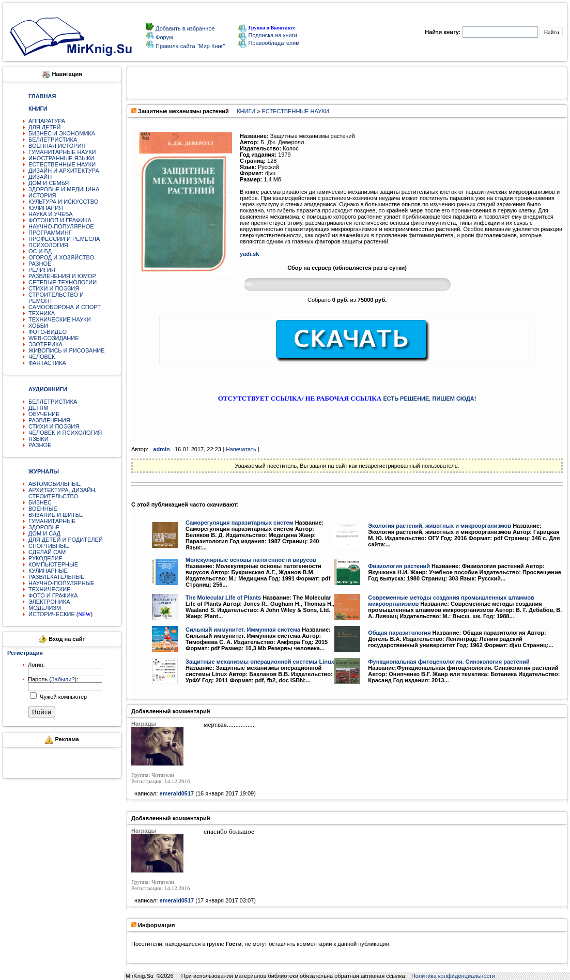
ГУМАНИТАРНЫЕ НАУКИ (62, 152)
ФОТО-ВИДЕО (47, 332)
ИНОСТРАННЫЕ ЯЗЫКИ (61, 158)
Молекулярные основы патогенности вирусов (251, 560)
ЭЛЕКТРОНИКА (49, 602)
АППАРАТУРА (46, 121)
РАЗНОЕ (39, 264)
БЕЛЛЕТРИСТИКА (52, 139)
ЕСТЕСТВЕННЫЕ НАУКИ (62, 164)
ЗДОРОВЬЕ (43, 527)
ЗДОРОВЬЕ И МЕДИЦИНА (63, 189)
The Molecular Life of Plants (223, 597)
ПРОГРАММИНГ (50, 232)
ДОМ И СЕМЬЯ (48, 183)
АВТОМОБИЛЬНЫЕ (54, 484)
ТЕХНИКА (41, 313)
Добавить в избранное (184, 28)
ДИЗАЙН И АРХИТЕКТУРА (63, 170)
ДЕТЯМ (38, 408)
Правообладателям (268, 43)
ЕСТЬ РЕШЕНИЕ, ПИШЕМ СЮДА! (429, 398)
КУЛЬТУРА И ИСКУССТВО (63, 201)
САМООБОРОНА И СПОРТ (64, 307)
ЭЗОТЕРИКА (45, 344)
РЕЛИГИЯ (41, 270)
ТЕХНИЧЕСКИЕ (49, 589)
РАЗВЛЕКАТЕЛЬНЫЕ (56, 577)
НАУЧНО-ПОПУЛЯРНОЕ (61, 226)
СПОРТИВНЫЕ (48, 546)
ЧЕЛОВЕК (41, 357)
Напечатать (241, 449)
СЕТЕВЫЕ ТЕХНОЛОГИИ (62, 282)
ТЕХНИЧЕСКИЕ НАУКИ (59, 319)
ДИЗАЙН (40, 177)
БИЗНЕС (40, 502)
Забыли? (63, 679)
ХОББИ (38, 326)
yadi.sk (249, 254)
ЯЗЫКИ (38, 439)
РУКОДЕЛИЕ (45, 558)
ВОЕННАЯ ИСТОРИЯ (57, 146)
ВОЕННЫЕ (42, 509)
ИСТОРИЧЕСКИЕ (51, 614)
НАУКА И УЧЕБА (50, 214)
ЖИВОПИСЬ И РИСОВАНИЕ (66, 350)
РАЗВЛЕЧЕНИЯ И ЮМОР (62, 276)
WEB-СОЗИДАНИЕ (53, 338)
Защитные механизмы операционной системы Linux (260, 662)
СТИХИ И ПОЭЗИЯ (53, 288)
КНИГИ (246, 111)
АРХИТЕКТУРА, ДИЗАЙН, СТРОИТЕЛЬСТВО (62, 493)
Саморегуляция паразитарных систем (240, 522)
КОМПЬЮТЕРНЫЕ (53, 564)
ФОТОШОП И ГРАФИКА (59, 220)
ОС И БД (40, 251)
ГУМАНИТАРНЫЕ (51, 521)
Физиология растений (399, 566)
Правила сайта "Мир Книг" (189, 46)
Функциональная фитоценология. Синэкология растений (449, 662)
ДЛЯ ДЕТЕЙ (44, 127)
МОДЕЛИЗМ (44, 608)
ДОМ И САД (44, 533)
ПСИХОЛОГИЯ (48, 245)
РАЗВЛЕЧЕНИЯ (49, 420)
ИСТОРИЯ (42, 195)
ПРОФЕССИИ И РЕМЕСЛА (64, 239)
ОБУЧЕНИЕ (43, 414)
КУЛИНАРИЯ (45, 208)
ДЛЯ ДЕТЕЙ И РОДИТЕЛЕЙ (65, 540)
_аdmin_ (161, 449)
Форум (163, 37)
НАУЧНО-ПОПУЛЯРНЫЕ (61, 583)
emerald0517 (177, 793)
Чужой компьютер (62, 697)
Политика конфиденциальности (453, 976)
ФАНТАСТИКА (47, 363)
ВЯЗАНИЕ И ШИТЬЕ (55, 515)
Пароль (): (53, 679)
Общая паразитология (399, 633)
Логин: (36, 665)
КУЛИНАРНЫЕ (48, 571)
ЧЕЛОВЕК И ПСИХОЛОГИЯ (65, 433)
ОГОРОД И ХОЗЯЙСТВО (61, 257)
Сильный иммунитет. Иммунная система (243, 629)
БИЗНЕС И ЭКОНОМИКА (61, 133)
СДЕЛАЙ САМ (47, 552)
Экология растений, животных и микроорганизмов (439, 526)
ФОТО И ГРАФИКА (53, 595)
